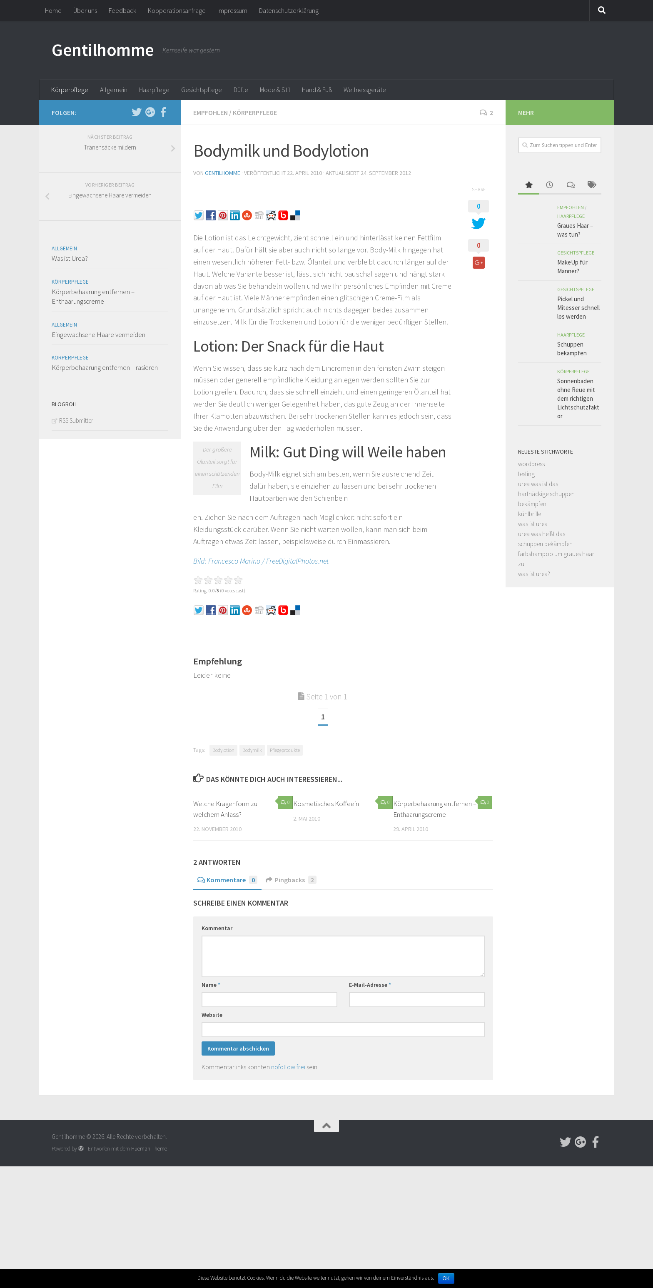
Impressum (232, 10)
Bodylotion (223, 750)
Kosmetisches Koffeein (326, 803)
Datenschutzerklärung (289, 10)
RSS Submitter (76, 420)
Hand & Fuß (317, 89)
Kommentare (227, 880)
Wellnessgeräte (365, 89)
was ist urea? (534, 574)
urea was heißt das (541, 534)
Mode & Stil (275, 89)
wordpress (531, 464)
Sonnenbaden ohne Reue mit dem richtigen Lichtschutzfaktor (578, 398)
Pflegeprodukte (285, 750)
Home (53, 10)
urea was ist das (538, 484)
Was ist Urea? (70, 258)
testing (526, 474)
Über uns (85, 10)
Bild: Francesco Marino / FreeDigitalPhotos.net (261, 561)
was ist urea (533, 524)
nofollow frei (288, 1067)
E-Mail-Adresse (370, 984)
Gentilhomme (103, 49)
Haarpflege (154, 89)
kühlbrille (529, 514)
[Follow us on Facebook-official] (163, 112)
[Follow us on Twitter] (137, 112)
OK (446, 1278)
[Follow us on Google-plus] (150, 112)
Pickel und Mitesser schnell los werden (578, 307)
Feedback (122, 10)
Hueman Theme (149, 1148)
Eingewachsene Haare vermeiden (98, 334)
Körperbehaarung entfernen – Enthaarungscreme (93, 296)
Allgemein (113, 89)
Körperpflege (69, 89)
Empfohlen (210, 112)
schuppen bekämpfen (545, 544)
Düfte (241, 89)
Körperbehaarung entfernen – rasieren (105, 367)
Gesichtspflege (201, 89)
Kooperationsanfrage (177, 10)
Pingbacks (291, 880)
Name (211, 984)
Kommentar (217, 928)
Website (212, 1014)
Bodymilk (252, 750)
